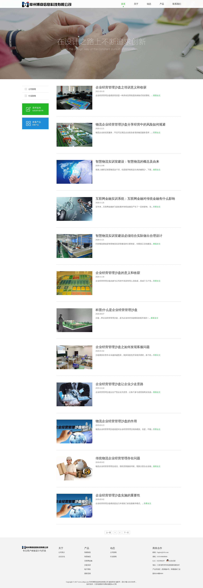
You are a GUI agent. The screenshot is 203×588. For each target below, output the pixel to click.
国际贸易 (87, 573)
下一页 (126, 532)
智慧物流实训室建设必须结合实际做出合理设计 (129, 235)
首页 (123, 4)
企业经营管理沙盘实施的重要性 (118, 495)
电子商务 (87, 569)
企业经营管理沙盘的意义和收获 (118, 272)
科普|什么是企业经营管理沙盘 (117, 309)
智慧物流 (87, 557)
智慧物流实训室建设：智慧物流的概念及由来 (127, 161)
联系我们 (177, 4)
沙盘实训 (87, 565)
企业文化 (62, 557)
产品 (162, 4)
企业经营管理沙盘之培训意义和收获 (121, 87)
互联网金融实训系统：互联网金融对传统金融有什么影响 (135, 198)
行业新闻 (30, 96)
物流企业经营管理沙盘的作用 (116, 421)
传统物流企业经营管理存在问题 (118, 458)
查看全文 (156, 95)
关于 (136, 4)
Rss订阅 (114, 584)
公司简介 (62, 552)
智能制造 (87, 552)
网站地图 (107, 584)
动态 (149, 4)
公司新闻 (30, 89)
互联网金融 (88, 561)
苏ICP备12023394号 (128, 582)
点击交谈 (170, 561)
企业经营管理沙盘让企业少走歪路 (119, 384)
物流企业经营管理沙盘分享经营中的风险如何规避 (131, 124)
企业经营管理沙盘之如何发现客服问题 (123, 347)
